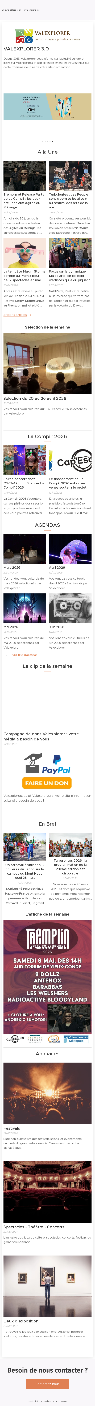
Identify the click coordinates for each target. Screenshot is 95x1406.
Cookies (62, 1401)
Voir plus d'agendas (24, 655)
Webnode (49, 1401)
